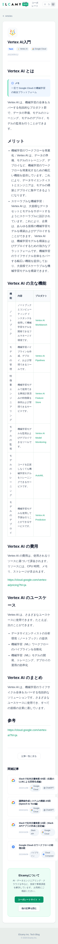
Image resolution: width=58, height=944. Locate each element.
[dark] (49, 4)
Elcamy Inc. (24, 934)
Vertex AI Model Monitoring (40, 437)
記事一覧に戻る (29, 756)
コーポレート (35, 4)
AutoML (39, 475)
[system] (53, 4)
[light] (45, 4)
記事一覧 (25, 4)
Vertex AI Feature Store (40, 398)
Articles (7, 16)
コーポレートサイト (29, 899)
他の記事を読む (29, 908)
